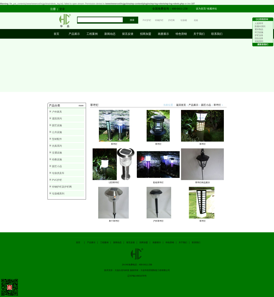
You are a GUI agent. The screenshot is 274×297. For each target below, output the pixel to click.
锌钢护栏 (159, 20)
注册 (53, 9)
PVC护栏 (147, 20)
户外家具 (57, 111)
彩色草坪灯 (158, 182)
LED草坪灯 (114, 182)
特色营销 (181, 33)
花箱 (196, 20)
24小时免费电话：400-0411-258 (137, 264)
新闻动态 (110, 33)
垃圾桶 (184, 20)
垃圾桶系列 (58, 193)
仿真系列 (57, 145)
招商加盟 (145, 33)
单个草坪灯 (114, 221)
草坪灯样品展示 (202, 182)
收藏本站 (212, 8)
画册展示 (163, 33)
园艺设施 (57, 125)
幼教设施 (57, 159)
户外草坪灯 (158, 221)
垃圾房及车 (58, 173)
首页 (56, 33)
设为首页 (201, 8)
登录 (62, 9)
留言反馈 (127, 33)
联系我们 (216, 33)
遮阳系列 (57, 118)
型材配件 (57, 139)
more (81, 105)
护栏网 (171, 20)
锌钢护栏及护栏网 (62, 186)
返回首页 (181, 104)
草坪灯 (217, 104)
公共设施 (57, 132)
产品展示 (74, 33)
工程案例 (92, 33)
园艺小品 (57, 166)
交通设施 (57, 152)
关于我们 (199, 33)
